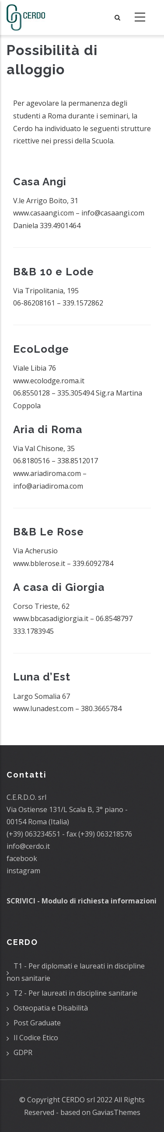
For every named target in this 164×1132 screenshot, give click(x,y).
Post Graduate (37, 1023)
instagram (23, 870)
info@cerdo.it (28, 846)
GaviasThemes (116, 1112)
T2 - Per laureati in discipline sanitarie (75, 993)
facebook (22, 858)
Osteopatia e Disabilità (51, 1008)
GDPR (23, 1052)
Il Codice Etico (36, 1037)
